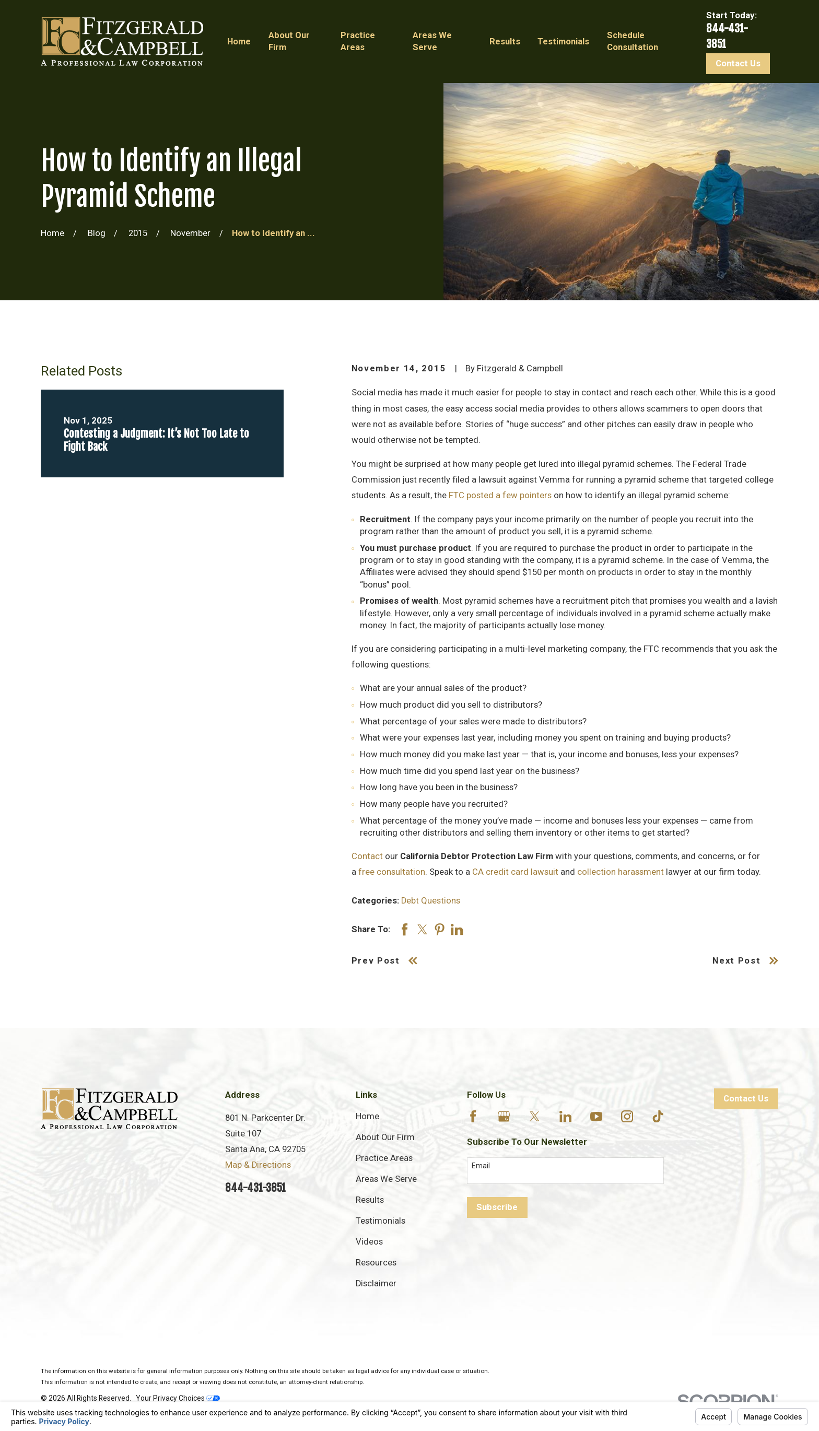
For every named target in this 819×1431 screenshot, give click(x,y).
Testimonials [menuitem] (563, 41)
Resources (376, 1263)
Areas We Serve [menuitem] (432, 41)
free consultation (391, 872)
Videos (369, 1242)
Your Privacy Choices (178, 1398)
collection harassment (620, 872)
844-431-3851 (255, 1187)
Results (370, 1200)
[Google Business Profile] (504, 1116)
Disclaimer (376, 1283)
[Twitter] (535, 1116)
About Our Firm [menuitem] (289, 41)
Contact (367, 856)
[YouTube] (596, 1116)
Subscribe (497, 1207)
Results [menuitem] (504, 41)
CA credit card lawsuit (515, 872)
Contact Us (738, 63)
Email (481, 1166)
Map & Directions (258, 1165)
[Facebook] (473, 1116)
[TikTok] (658, 1116)
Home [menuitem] (239, 41)
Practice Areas (384, 1158)
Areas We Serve (386, 1179)
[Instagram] (627, 1116)
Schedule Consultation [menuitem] (632, 41)
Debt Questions (430, 901)
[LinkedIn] (565, 1116)
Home (367, 1116)
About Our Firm (385, 1137)
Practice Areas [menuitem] (358, 41)
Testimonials (380, 1221)
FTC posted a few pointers (500, 495)
